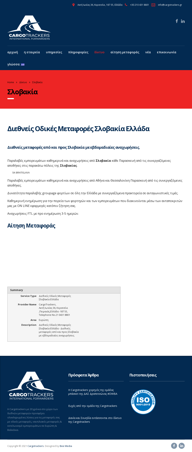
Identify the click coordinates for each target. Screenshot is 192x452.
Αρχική (12, 52)
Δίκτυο (99, 52)
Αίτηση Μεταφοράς (125, 52)
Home (10, 82)
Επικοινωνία (166, 52)
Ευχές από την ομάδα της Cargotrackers (92, 406)
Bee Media (66, 446)
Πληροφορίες (78, 52)
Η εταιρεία (32, 52)
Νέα (148, 52)
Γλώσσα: (16, 64)
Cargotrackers (36, 446)
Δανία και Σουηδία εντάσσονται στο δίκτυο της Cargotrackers (95, 419)
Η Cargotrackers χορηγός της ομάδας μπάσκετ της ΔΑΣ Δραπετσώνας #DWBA (92, 392)
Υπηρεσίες (54, 52)
